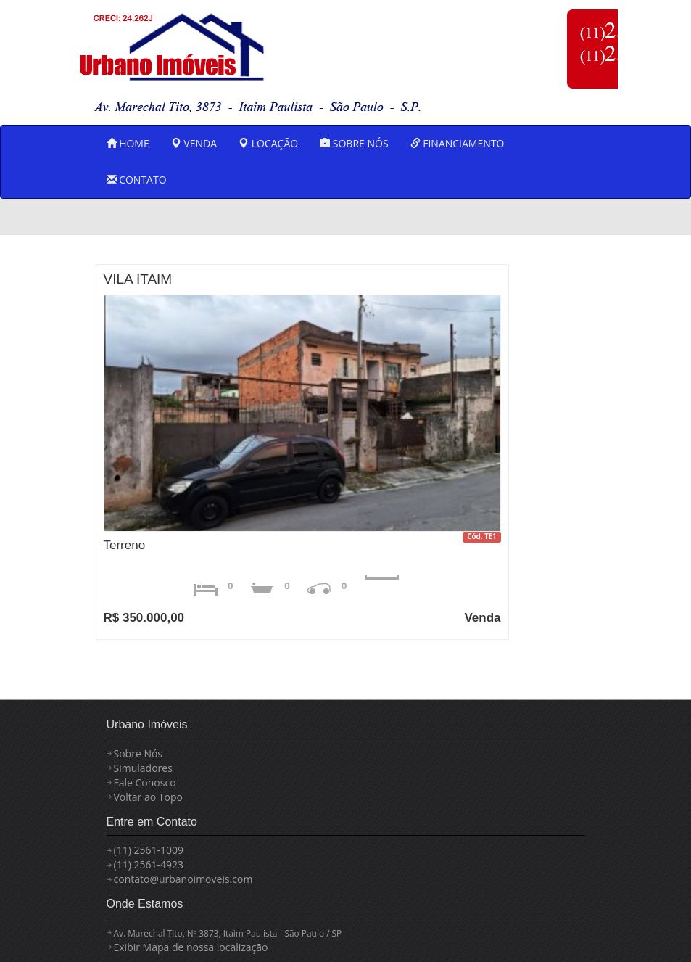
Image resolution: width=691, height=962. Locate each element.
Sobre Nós (138, 753)
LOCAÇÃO (268, 143)
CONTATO (137, 179)
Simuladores (143, 768)
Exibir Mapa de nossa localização (191, 947)
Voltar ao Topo (148, 797)
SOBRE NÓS (354, 143)
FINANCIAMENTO (457, 143)
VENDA (194, 143)
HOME (128, 143)
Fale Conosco (145, 782)
